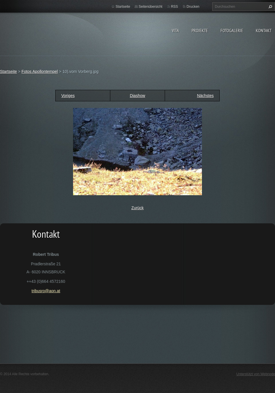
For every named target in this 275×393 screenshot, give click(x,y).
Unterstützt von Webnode (255, 374)
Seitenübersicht (150, 7)
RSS (174, 7)
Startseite (122, 7)
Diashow (137, 95)
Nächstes (205, 95)
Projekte (200, 30)
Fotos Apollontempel (39, 71)
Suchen (269, 6)
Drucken (192, 7)
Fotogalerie (232, 30)
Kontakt (264, 30)
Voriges (68, 95)
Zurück (137, 208)
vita (175, 30)
